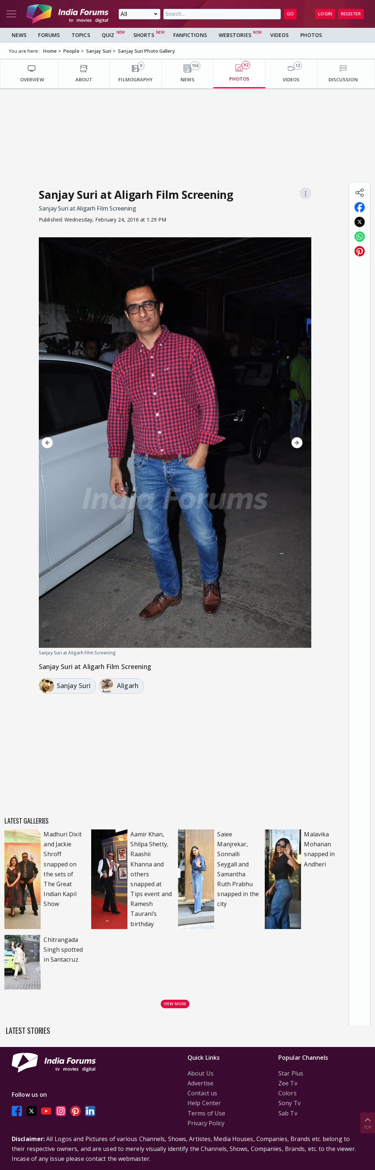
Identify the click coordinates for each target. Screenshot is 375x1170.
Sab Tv (287, 1113)
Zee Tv (287, 1083)
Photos (311, 34)
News (19, 34)
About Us (201, 1073)
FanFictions (190, 34)
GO (290, 14)
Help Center (204, 1103)
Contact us (202, 1093)
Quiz (108, 34)
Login (325, 14)
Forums (49, 34)
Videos (279, 34)
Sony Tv (289, 1103)
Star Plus (290, 1073)
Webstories (235, 34)
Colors (287, 1093)
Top (367, 1122)
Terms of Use (206, 1113)
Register (351, 14)
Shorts (143, 34)
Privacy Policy (206, 1123)
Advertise (201, 1083)
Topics (80, 34)
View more (175, 1003)
